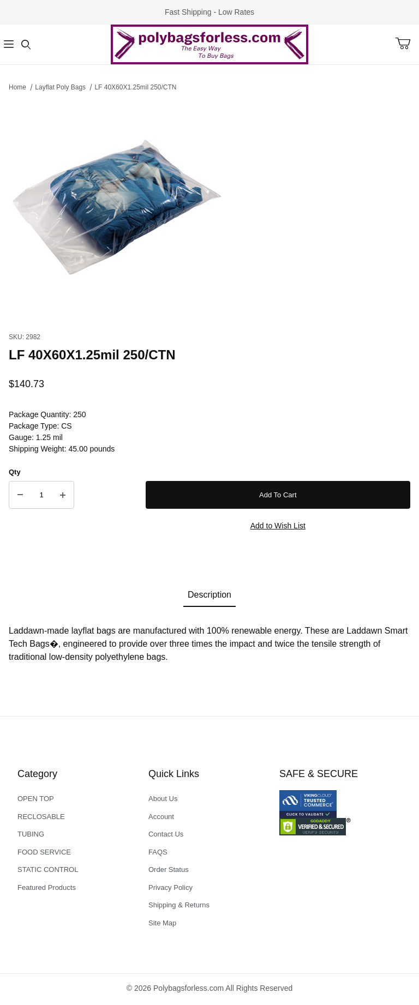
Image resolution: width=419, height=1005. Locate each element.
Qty (15, 472)
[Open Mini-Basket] (407, 43)
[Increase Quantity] (63, 495)
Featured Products (46, 887)
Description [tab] (209, 594)
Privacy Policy (170, 887)
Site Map (162, 923)
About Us (162, 799)
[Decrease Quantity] (20, 495)
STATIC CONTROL (47, 869)
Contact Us (165, 834)
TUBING (30, 834)
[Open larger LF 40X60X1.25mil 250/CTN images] (209, 209)
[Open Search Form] (26, 44)
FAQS (157, 852)
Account (161, 817)
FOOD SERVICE (44, 852)
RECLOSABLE (41, 817)
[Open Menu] (8, 44)
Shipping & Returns (179, 905)
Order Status (168, 869)
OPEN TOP (35, 799)
